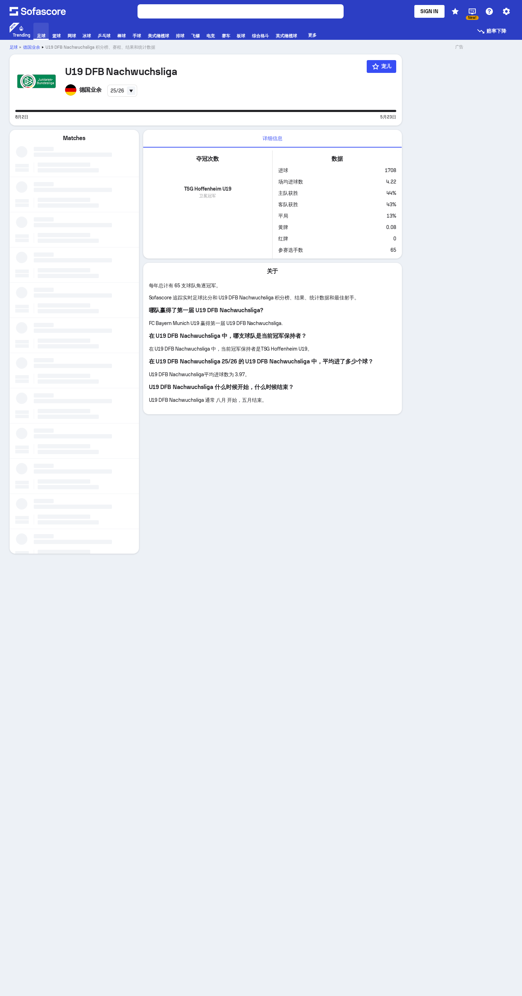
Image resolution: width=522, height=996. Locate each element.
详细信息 (272, 138)
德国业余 (31, 47)
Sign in (429, 11)
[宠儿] (381, 66)
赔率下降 (491, 31)
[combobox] (122, 91)
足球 (14, 47)
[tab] (272, 139)
